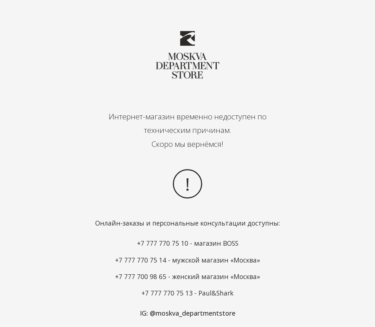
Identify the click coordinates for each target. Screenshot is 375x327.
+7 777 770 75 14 (140, 260)
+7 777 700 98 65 (140, 276)
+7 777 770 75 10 (162, 243)
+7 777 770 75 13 (167, 293)
